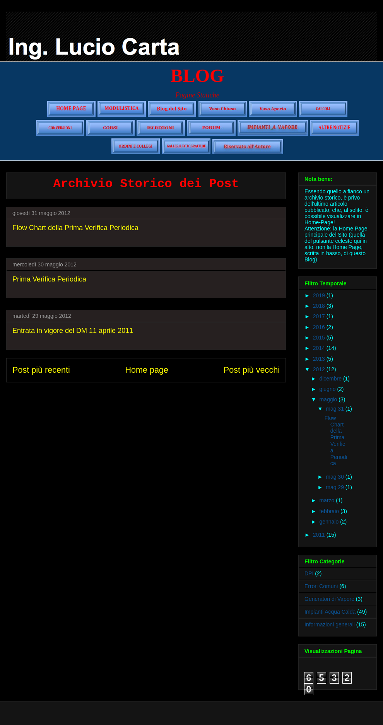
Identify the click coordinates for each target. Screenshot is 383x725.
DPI (308, 573)
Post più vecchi (252, 370)
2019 (320, 295)
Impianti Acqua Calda (330, 612)
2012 (320, 369)
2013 (320, 359)
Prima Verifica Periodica (49, 279)
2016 (320, 327)
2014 (320, 348)
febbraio (329, 511)
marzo (327, 500)
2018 (320, 306)
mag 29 (335, 487)
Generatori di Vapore (329, 599)
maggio (329, 399)
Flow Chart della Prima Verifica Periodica (75, 228)
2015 (320, 337)
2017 (320, 316)
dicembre (331, 378)
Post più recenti (41, 370)
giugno (328, 389)
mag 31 (335, 409)
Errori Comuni (321, 586)
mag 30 (335, 477)
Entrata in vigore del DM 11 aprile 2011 (72, 330)
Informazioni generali (329, 624)
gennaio (329, 522)
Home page (146, 370)
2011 (320, 535)
